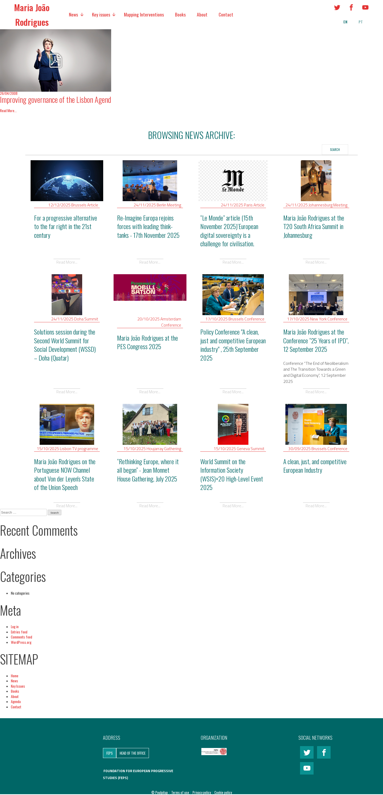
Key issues (101, 14)
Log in (15, 626)
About (202, 14)
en (345, 21)
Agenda (16, 701)
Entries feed (19, 632)
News (73, 14)
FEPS (109, 753)
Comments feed (21, 637)
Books (180, 14)
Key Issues (18, 686)
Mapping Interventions (144, 14)
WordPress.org (21, 642)
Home (14, 675)
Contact (226, 14)
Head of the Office (132, 753)
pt (361, 21)
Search (335, 149)
